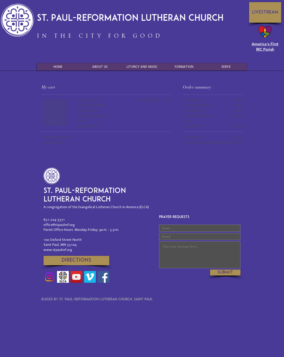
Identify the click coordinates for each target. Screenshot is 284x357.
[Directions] (76, 260)
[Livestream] (265, 12)
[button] (100, 66)
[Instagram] (49, 277)
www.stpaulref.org (58, 249)
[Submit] (225, 273)
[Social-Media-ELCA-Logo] (63, 277)
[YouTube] (76, 277)
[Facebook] (103, 277)
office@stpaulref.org (59, 224)
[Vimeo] (90, 277)
